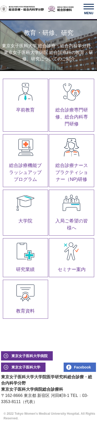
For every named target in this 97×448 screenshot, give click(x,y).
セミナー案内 (72, 269)
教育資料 (25, 311)
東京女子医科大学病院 (29, 356)
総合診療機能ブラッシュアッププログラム (25, 172)
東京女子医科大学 (25, 367)
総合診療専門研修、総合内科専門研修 (71, 116)
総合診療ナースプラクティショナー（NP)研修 (71, 172)
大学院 (25, 220)
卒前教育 (25, 110)
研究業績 (25, 269)
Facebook (82, 367)
